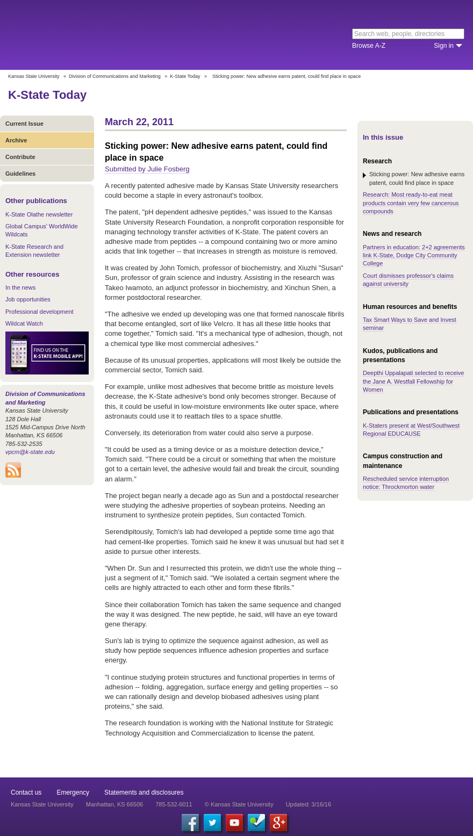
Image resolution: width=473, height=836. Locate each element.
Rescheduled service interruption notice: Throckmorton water (406, 482)
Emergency (72, 792)
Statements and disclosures (143, 792)
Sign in (444, 45)
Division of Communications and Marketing (115, 76)
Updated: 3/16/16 (308, 804)
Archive (16, 140)
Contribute (20, 157)
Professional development (39, 311)
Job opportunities (28, 299)
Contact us (26, 792)
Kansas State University (98, 35)
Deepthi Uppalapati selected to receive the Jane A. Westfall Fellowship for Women (413, 381)
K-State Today (185, 76)
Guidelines (20, 173)
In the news (20, 287)
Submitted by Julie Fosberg (147, 169)
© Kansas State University (239, 804)
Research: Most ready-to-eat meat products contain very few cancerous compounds (411, 202)
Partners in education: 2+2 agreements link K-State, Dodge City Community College (414, 255)
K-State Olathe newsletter (39, 214)
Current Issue (24, 123)
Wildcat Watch (24, 323)
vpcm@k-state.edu (30, 452)
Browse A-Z (368, 45)
